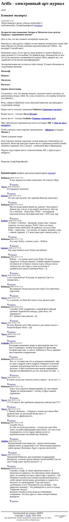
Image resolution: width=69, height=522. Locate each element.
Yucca (4, 187)
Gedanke (5, 343)
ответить (14, 185)
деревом (51, 173)
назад (3, 10)
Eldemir (63, 515)
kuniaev (4, 196)
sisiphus (38, 25)
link (56, 214)
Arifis (28, 515)
